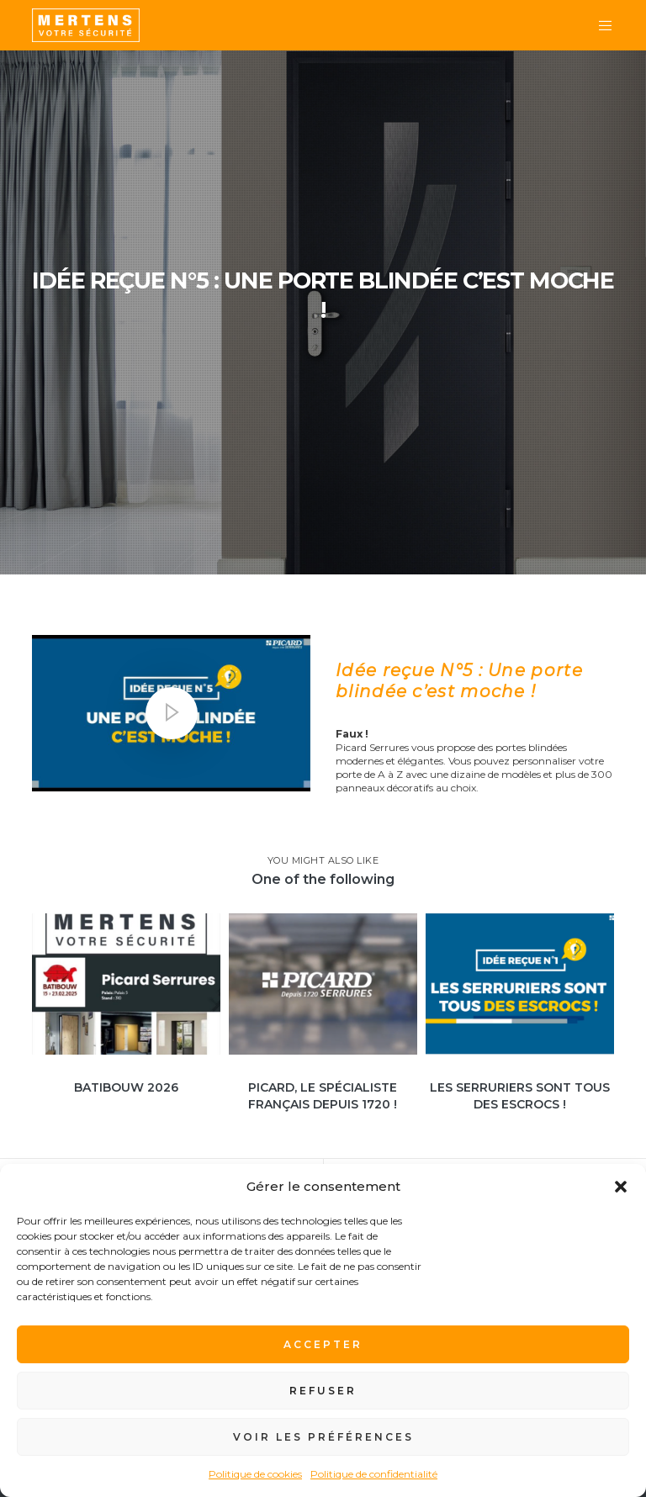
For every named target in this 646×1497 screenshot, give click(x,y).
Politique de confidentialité (373, 1474)
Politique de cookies (255, 1474)
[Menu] (599, 25)
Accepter (323, 1344)
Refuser (323, 1390)
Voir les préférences (323, 1437)
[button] (620, 1186)
